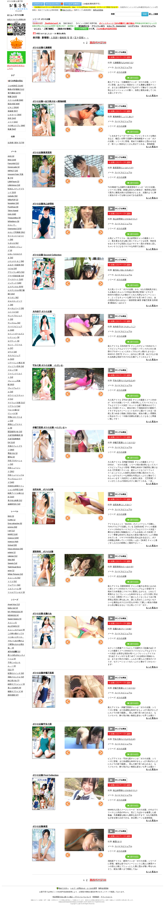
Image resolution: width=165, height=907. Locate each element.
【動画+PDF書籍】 (64, 29)
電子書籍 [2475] (14, 93)
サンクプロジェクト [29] (15, 317)
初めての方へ (66, 10)
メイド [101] (13, 122)
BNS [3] (11, 516)
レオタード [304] (14, 115)
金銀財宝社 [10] (14, 504)
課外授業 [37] (13, 695)
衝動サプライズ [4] (15, 691)
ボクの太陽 (121, 72)
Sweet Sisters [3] (14, 619)
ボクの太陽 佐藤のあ (42, 613)
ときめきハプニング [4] (15, 248)
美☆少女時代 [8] (14, 688)
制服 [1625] (12, 97)
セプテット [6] (13, 341)
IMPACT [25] (13, 171)
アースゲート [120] (15, 279)
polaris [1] (12, 552)
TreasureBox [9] (14, 218)
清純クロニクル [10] (16, 677)
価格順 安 (64, 37)
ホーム (10, 15)
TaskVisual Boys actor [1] (14, 569)
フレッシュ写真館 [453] (14, 382)
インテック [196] (14, 283)
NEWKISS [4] (13, 615)
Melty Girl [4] (13, 608)
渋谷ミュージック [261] (14, 469)
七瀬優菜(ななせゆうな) (123, 62)
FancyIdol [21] (13, 163)
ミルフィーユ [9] (14, 589)
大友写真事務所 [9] (15, 435)
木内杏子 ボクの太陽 (42, 311)
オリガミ (37, 29)
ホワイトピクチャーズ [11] (16, 397)
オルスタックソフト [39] (15, 303)
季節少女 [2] (12, 453)
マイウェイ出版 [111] (16, 403)
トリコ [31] (12, 581)
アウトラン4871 (98, 26)
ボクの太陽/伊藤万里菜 (43, 673)
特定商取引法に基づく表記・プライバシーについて (72, 897)
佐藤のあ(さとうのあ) (122, 629)
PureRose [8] (13, 207)
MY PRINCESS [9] (15, 612)
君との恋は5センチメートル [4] (16, 657)
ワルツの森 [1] (13, 410)
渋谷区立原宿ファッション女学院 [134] (16, 488)
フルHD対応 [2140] (15, 86)
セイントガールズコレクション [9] (16, 335)
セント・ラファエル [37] (15, 346)
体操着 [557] (13, 111)
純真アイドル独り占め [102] (16, 495)
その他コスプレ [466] (16, 125)
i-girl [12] (11, 531)
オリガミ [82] (13, 297)
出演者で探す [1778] (16, 143)
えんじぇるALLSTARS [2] (13, 624)
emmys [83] (12, 527)
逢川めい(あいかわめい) (123, 270)
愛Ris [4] (11, 457)
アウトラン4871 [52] (16, 272)
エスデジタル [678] (15, 287)
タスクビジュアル (148, 26)
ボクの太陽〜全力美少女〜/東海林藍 (49, 101)
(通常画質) (133, 78)
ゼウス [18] (12, 352)
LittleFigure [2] (13, 182)
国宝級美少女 (84, 26)
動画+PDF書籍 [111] (16, 89)
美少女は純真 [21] (15, 500)
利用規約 (96, 897)
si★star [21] (12, 556)
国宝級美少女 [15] (15, 432)
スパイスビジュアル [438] (15, 328)
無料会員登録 (98, 10)
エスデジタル (133, 26)
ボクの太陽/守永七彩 (42, 724)
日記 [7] (11, 670)
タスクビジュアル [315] (14, 357)
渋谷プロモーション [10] (15, 462)
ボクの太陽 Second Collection (47, 255)
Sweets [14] (12, 563)
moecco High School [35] (13, 543)
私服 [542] (12, 129)
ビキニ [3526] (13, 107)
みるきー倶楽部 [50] (16, 265)
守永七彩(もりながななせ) (124, 380)
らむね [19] (12, 268)
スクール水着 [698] (15, 100)
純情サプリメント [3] (16, 684)
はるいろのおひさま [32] (15, 256)
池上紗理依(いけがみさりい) (125, 219)
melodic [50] (12, 196)
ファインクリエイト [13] (15, 375)
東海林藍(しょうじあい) (123, 116)
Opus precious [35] (15, 549)
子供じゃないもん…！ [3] (14, 664)
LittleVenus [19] (14, 185)
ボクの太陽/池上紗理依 (43, 204)
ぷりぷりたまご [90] (16, 261)
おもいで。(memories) (116, 26)
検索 (113, 14)
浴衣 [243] (12, 118)
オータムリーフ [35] (16, 308)
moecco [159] (13, 538)
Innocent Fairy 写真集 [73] (15, 176)
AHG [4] (11, 156)
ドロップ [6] (12, 370)
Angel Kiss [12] (14, 604)
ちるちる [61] (13, 243)
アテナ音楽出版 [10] (16, 276)
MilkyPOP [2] (13, 200)
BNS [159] (12, 160)
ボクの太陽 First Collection (46, 775)
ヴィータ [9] (12, 413)
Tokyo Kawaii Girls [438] (13, 212)
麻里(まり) (117, 841)
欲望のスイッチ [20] (16, 673)
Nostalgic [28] (13, 203)
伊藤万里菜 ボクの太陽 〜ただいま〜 (50, 427)
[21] (14, 652)
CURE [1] (11, 520)
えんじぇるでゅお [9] (16, 630)
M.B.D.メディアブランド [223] (16, 190)
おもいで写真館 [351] (16, 232)
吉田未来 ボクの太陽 (43, 489)
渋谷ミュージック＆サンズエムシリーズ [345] (16, 478)
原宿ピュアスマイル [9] (15, 426)
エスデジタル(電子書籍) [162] (16, 292)
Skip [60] (11, 560)
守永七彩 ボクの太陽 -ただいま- (48, 365)
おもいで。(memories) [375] (14, 227)
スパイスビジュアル (123, 67)
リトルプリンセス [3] (16, 592)
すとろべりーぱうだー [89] (16, 238)
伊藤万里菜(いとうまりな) (124, 442)
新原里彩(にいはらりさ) (123, 168)
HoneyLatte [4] (13, 167)
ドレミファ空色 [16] (16, 366)
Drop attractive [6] (15, 523)
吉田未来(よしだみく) (122, 505)
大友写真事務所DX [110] (14, 440)
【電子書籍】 (49, 29)
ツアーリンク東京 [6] (16, 363)
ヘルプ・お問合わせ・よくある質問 (83, 888)
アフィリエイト (106, 897)
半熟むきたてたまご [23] (15, 419)
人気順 (54, 37)
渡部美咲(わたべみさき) (123, 567)
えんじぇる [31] (14, 578)
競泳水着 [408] (13, 104)
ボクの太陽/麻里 (40, 826)
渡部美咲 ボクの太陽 (43, 551)
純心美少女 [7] (13, 681)
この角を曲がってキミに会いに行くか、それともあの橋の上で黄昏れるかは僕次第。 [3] (16, 640)
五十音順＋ (80, 37)
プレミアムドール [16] (14, 390)
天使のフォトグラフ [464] (15, 448)
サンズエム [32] (14, 323)
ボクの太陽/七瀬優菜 (42, 47)
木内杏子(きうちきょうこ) (124, 326)
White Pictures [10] (15, 574)
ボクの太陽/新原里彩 (42, 152)
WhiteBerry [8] (13, 221)
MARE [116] (12, 534)
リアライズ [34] (14, 406)
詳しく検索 (153, 14)
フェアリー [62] (14, 585)
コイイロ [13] (13, 312)
